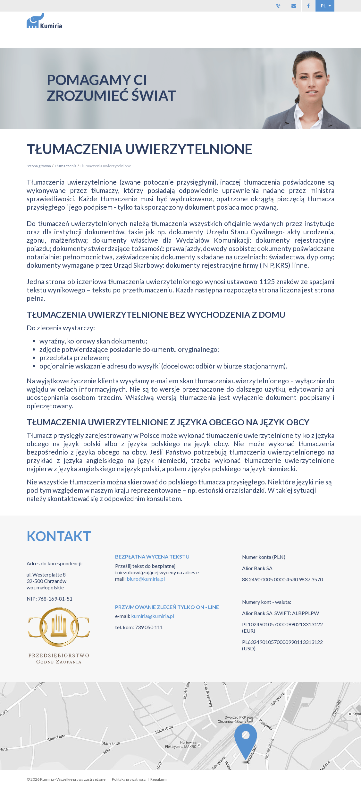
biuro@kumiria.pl (146, 579)
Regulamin (159, 779)
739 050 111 (149, 627)
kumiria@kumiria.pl (152, 616)
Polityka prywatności (129, 779)
